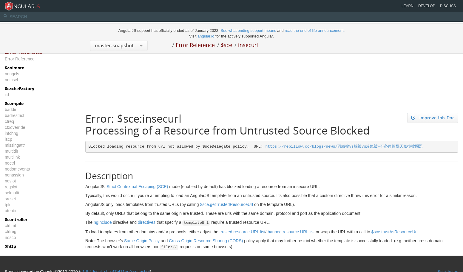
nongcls (12, 73)
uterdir (11, 210)
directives (146, 222)
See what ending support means (248, 30)
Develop (426, 6)
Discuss (448, 6)
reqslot (11, 187)
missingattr (15, 145)
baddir (10, 109)
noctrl (10, 163)
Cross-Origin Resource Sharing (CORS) (206, 240)
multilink (12, 157)
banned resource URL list (291, 231)
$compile (14, 103)
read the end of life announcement (314, 30)
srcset (10, 198)
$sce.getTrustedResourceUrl (226, 204)
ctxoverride (15, 127)
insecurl (248, 45)
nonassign (14, 175)
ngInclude (103, 222)
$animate (14, 68)
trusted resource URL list (243, 231)
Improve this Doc (432, 118)
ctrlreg (10, 231)
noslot (10, 181)
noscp (10, 237)
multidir (11, 151)
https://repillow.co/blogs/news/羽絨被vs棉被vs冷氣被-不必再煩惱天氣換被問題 (344, 146)
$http (10, 246)
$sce (226, 45)
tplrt (8, 204)
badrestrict (14, 115)
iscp (8, 139)
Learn (407, 6)
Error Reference (195, 45)
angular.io (205, 36)
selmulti (12, 192)
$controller (16, 219)
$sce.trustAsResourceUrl (394, 231)
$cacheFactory (19, 88)
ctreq (9, 121)
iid (7, 94)
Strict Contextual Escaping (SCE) (137, 186)
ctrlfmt (10, 225)
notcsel (11, 79)
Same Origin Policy (142, 240)
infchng (11, 133)
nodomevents (17, 169)
